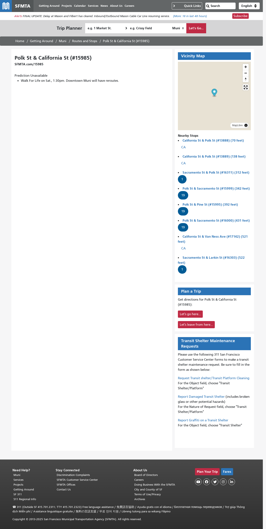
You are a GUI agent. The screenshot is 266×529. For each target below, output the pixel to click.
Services (18, 480)
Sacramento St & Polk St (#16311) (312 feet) (216, 172)
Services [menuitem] (93, 6)
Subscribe (240, 16)
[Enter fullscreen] (246, 87)
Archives (139, 499)
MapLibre (237, 125)
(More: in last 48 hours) (190, 16)
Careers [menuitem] (129, 6)
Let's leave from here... (196, 325)
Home (19, 41)
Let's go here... (190, 314)
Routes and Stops (84, 41)
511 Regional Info (24, 499)
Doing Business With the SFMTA (154, 484)
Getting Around (41, 41)
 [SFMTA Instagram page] (223, 481)
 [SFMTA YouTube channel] (198, 481)
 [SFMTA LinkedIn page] (231, 481)
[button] (249, 6)
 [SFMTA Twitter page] (215, 481)
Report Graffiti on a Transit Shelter (203, 420)
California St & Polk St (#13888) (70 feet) (213, 140)
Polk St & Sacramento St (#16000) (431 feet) (216, 220)
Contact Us (64, 489)
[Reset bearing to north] (246, 79)
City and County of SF (148, 489)
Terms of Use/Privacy (147, 494)
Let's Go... (196, 28)
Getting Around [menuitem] (49, 6)
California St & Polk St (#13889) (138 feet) (214, 156)
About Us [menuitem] (116, 6)
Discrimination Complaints (73, 475)
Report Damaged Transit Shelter (201, 397)
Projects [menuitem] (67, 6)
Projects (18, 484)
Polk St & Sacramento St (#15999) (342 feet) (216, 188)
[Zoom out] (246, 73)
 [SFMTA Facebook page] (206, 481)
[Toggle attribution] (246, 125)
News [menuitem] (104, 6)
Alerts (18, 16)
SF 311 (17, 494)
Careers (139, 480)
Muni (62, 41)
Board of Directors (146, 475)
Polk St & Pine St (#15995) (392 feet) (210, 204)
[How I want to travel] (178, 28)
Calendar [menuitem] (80, 6)
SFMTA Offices (66, 484)
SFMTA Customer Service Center (77, 480)
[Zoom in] (246, 67)
